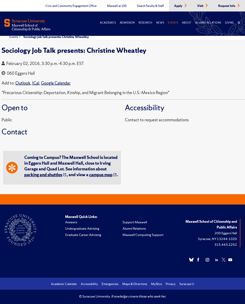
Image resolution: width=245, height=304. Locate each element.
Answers (71, 222)
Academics (108, 22)
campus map (101, 174)
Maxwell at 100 (117, 6)
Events (173, 22)
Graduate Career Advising (83, 235)
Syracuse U (186, 284)
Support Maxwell (134, 222)
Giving (229, 22)
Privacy (171, 284)
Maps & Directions (134, 284)
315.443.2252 (225, 244)
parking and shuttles (43, 174)
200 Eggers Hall (226, 233)
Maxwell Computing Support (142, 235)
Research (145, 22)
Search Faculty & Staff (150, 6)
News (160, 22)
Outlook (22, 83)
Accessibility (89, 284)
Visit (200, 6)
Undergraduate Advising (82, 228)
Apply (178, 6)
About (186, 22)
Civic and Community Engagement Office (71, 6)
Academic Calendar (64, 284)
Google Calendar (56, 83)
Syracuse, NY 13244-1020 (217, 239)
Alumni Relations (208, 22)
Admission (127, 22)
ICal (35, 83)
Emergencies (110, 284)
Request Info (227, 6)
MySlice (156, 284)
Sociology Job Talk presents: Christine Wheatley (56, 37)
